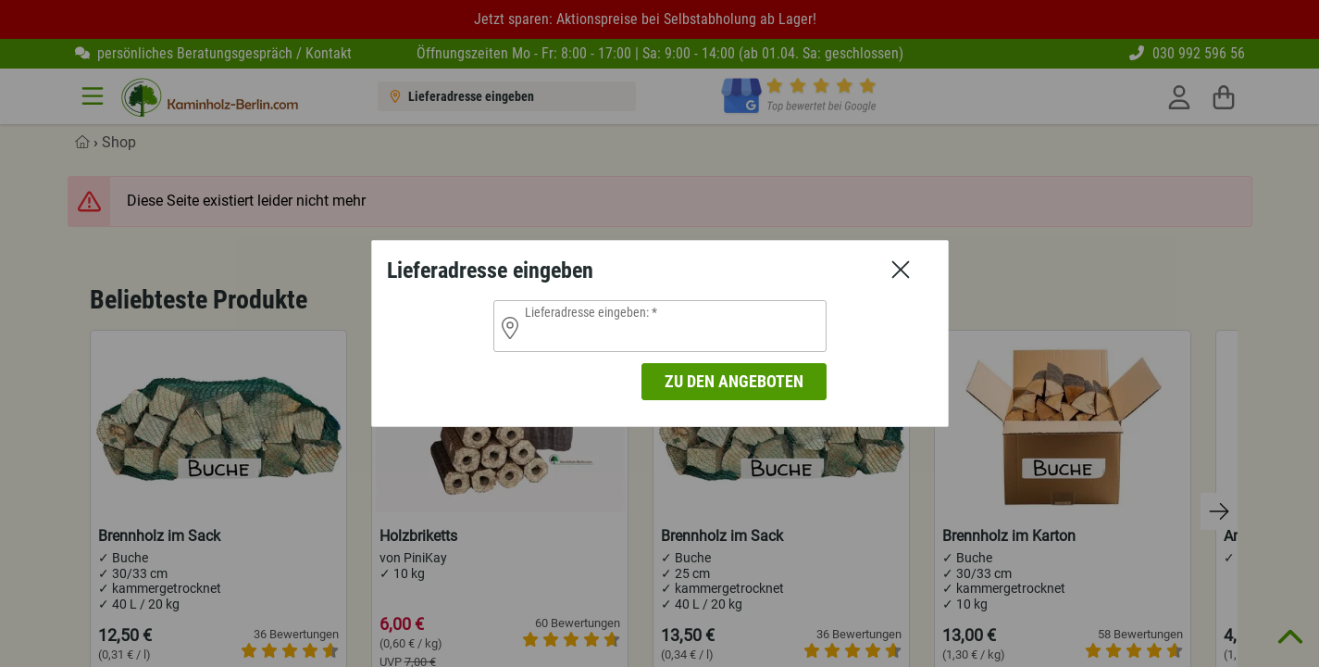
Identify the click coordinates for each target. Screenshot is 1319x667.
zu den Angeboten (734, 381)
